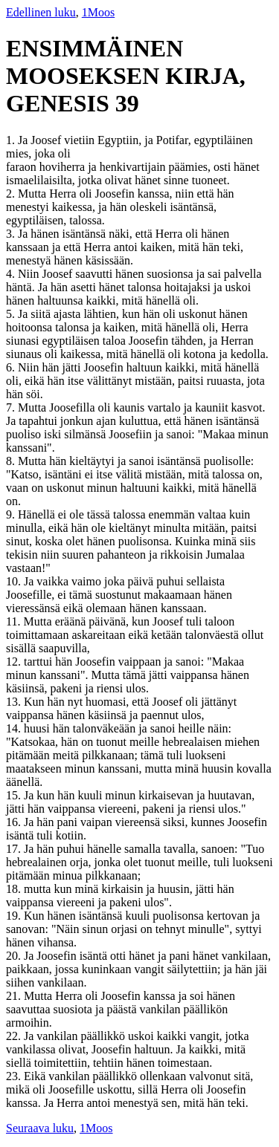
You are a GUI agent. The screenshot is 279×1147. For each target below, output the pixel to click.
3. (12, 233)
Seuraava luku (40, 1128)
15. (15, 795)
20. (15, 955)
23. (15, 1076)
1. (12, 140)
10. (15, 581)
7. (12, 407)
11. (14, 621)
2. (12, 193)
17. (15, 848)
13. (15, 701)
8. (12, 461)
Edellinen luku (41, 12)
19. (15, 915)
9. (12, 514)
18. (15, 889)
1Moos (98, 12)
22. (15, 1036)
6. (12, 367)
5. (12, 314)
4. (12, 273)
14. (15, 728)
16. (15, 822)
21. (15, 996)
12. (15, 661)
